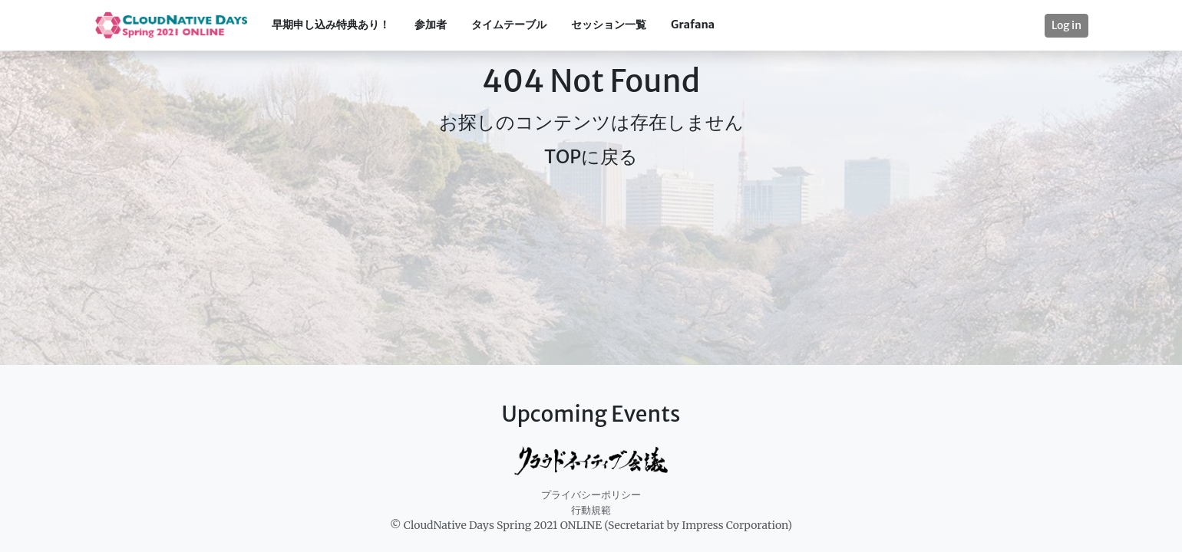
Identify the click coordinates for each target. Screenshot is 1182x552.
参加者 (430, 24)
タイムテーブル (508, 24)
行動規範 (591, 510)
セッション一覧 (608, 24)
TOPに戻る (591, 157)
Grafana (693, 24)
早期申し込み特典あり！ (331, 24)
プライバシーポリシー (591, 494)
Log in (1066, 25)
